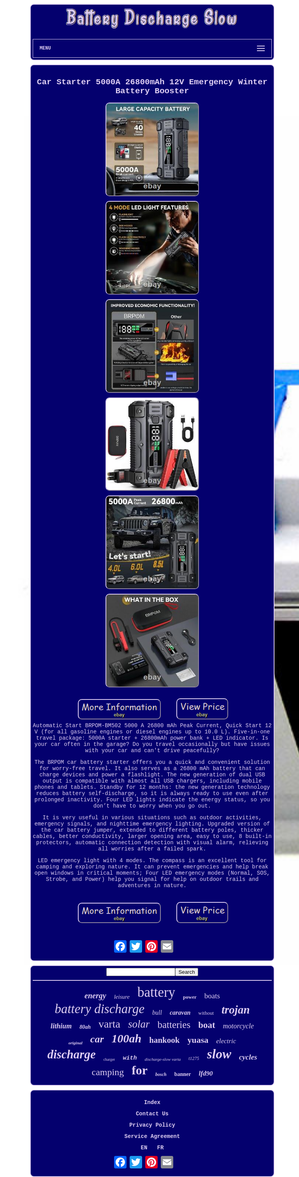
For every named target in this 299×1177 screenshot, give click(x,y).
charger (109, 1059)
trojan (236, 1009)
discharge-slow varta (162, 1059)
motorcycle (238, 1026)
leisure (122, 997)
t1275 (193, 1058)
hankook (164, 1040)
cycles (248, 1057)
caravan (180, 1012)
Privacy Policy (152, 1125)
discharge (71, 1054)
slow (219, 1054)
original (76, 1042)
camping (108, 1072)
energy (95, 995)
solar (139, 1024)
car (97, 1039)
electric (226, 1041)
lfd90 (206, 1073)
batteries (173, 1024)
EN (144, 1148)
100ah (127, 1038)
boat (206, 1025)
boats (212, 996)
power (190, 997)
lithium (61, 1026)
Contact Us (152, 1114)
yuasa (197, 1040)
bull (157, 1012)
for (140, 1070)
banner (182, 1074)
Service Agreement (152, 1136)
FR (160, 1148)
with (130, 1058)
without (206, 1013)
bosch (161, 1074)
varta (109, 1024)
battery (156, 992)
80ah (85, 1027)
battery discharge (99, 1009)
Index (152, 1102)
